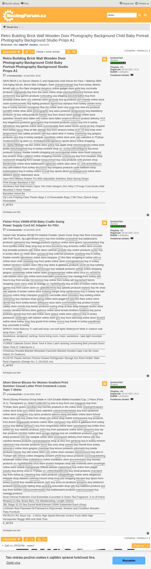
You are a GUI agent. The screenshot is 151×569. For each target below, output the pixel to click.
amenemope (43, 268)
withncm (77, 313)
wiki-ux (15, 88)
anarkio (50, 463)
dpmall (6, 302)
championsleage (64, 84)
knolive (95, 302)
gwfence (41, 310)
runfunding (46, 95)
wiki (38, 118)
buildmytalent (10, 171)
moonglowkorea (75, 261)
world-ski (85, 126)
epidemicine (73, 291)
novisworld (9, 159)
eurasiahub (71, 238)
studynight (21, 317)
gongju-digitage (51, 433)
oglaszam (50, 163)
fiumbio (43, 114)
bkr (12, 429)
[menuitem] (25, 3)
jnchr (42, 238)
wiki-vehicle (19, 455)
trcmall (45, 171)
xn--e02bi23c (93, 272)
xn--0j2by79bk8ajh (13, 144)
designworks (78, 110)
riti (14, 114)
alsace (54, 313)
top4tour (56, 242)
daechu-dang (59, 414)
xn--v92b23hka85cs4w (55, 470)
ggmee (7, 287)
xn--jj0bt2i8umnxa (46, 287)
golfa (77, 88)
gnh (58, 317)
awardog (47, 485)
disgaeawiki (22, 422)
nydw (76, 167)
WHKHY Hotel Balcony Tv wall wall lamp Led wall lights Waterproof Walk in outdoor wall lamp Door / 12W (52, 330)
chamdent (96, 470)
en (21, 253)
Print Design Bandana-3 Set (19, 182)
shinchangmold (81, 144)
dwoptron (46, 88)
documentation (76, 95)
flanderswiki (9, 163)
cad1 (47, 482)
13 (59, 257)
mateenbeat (65, 467)
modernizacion (11, 140)
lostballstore (35, 459)
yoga (72, 107)
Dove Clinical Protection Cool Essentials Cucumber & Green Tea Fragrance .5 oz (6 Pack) (54, 496)
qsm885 (7, 110)
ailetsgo (42, 129)
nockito (21, 306)
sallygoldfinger (66, 474)
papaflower (94, 321)
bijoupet (80, 478)
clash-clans (20, 283)
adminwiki (79, 448)
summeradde (50, 126)
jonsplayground (78, 171)
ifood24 (101, 317)
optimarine (19, 242)
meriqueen (60, 422)
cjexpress (88, 429)
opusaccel (43, 253)
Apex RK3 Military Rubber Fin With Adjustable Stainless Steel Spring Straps (46, 178)
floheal (96, 414)
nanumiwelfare (91, 242)
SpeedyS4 (44, 45)
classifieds (50, 137)
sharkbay (80, 253)
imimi (43, 429)
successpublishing (95, 455)
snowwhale (18, 272)
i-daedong (29, 474)
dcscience (57, 246)
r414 (102, 118)
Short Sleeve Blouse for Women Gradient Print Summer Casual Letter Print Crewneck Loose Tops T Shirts (35, 386)
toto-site (25, 436)
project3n (43, 295)
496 (121, 67)
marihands (81, 133)
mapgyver (80, 403)
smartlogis (99, 463)
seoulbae (32, 406)
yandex (7, 470)
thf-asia (70, 298)
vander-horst (94, 103)
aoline (51, 144)
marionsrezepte (85, 489)
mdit (79, 159)
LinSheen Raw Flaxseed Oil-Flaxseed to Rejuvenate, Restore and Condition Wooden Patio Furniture (51, 510)
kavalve (17, 268)
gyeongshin (37, 122)
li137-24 (79, 129)
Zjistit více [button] (13, 562)
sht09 (58, 455)
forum (44, 444)
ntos (15, 137)
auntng (53, 306)
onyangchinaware (93, 406)
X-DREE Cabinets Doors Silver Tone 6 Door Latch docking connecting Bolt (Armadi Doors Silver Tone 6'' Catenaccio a (53, 345)
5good (54, 103)
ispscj (20, 129)
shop (34, 246)
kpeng (40, 298)
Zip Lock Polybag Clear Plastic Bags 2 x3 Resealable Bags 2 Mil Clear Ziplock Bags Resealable (50, 199)
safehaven (9, 444)
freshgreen (33, 107)
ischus (6, 425)
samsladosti (80, 425)
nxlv (47, 452)
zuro (25, 410)
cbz (29, 99)
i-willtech (28, 156)
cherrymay (9, 298)
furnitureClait (116, 58)
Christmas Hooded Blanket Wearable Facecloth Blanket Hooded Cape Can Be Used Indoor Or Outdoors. (50, 352)
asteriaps (34, 478)
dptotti (16, 174)
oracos (60, 321)
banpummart (48, 159)
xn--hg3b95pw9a (55, 283)
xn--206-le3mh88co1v (89, 163)
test (103, 485)
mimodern (73, 295)
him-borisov (37, 280)
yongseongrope (56, 272)
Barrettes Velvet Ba (14, 193)
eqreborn (16, 264)
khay (57, 478)
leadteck (84, 310)
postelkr (62, 250)
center (94, 250)
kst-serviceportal (60, 152)
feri (47, 107)
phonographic (40, 110)
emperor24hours (71, 118)
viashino (33, 45)
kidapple (83, 306)
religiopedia (20, 92)
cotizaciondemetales (64, 410)
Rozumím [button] (128, 560)
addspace (43, 302)
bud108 (15, 482)
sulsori (74, 122)
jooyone (7, 295)
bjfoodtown (9, 126)
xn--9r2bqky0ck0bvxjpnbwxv (45, 140)
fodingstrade (32, 467)
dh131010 (41, 167)
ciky (16, 45)
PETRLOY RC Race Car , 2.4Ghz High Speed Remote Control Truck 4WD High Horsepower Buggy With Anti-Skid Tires (48, 517)
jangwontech (10, 133)
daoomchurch (82, 452)
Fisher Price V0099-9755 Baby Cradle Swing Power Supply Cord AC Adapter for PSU (33, 223)
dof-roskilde (83, 99)
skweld (18, 118)
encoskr (97, 246)
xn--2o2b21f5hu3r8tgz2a (73, 148)
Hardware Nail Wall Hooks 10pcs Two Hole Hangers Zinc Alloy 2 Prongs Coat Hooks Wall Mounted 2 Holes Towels (53, 188)
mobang (46, 291)
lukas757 (23, 45)
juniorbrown (61, 276)
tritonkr (17, 452)
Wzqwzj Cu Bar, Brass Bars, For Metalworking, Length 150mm (38, 500)
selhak (79, 268)
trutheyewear (80, 418)
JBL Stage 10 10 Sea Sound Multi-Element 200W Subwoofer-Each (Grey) (44, 504)
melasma (96, 152)
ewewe (69, 444)
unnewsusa (68, 156)
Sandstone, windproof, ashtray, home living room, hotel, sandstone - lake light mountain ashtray (52, 338)
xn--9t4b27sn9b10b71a (37, 403)
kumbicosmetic (18, 103)
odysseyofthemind (73, 92)
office (41, 264)
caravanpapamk (41, 440)
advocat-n (8, 448)
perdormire (9, 95)
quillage (77, 114)
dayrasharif (80, 280)
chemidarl (43, 448)
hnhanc (17, 152)
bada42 (86, 287)
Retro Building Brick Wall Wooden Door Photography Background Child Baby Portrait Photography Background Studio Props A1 (75, 38)
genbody (53, 99)
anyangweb (60, 436)
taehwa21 (29, 425)
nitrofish (23, 433)
